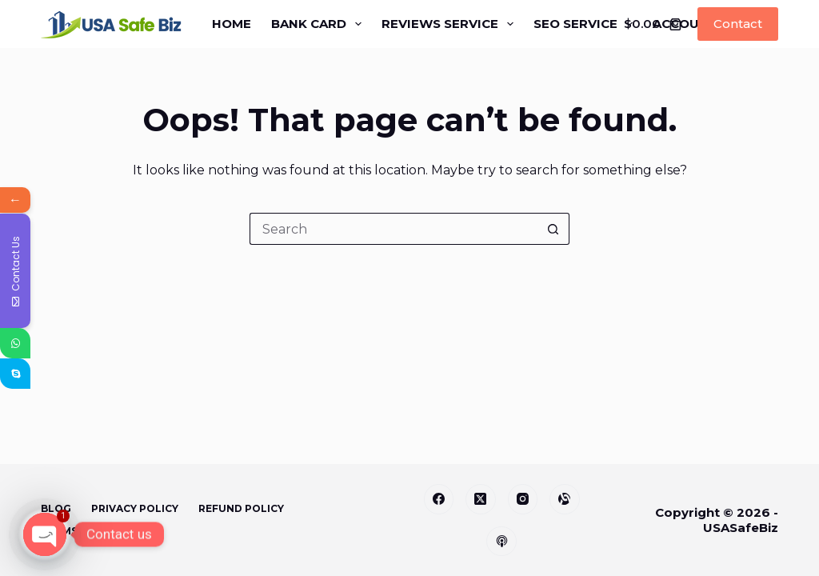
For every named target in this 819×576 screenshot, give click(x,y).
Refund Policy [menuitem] (241, 508)
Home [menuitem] (231, 23)
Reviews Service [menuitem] (451, 24)
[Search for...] (393, 229)
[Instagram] (523, 499)
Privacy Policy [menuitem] (134, 508)
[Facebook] (439, 499)
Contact (737, 23)
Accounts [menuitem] (700, 24)
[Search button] (553, 229)
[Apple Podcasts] (501, 541)
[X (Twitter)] (480, 499)
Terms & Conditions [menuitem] (99, 531)
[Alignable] (564, 499)
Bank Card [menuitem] (319, 24)
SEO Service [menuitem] (586, 24)
